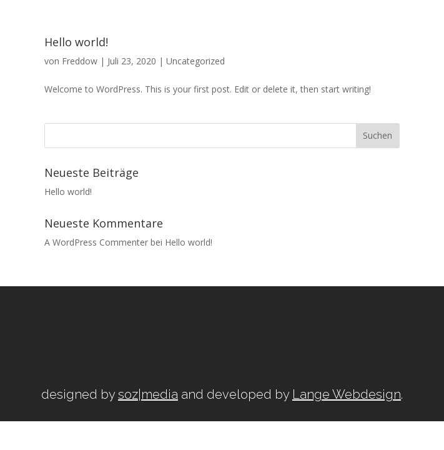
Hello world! (68, 192)
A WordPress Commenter (96, 242)
